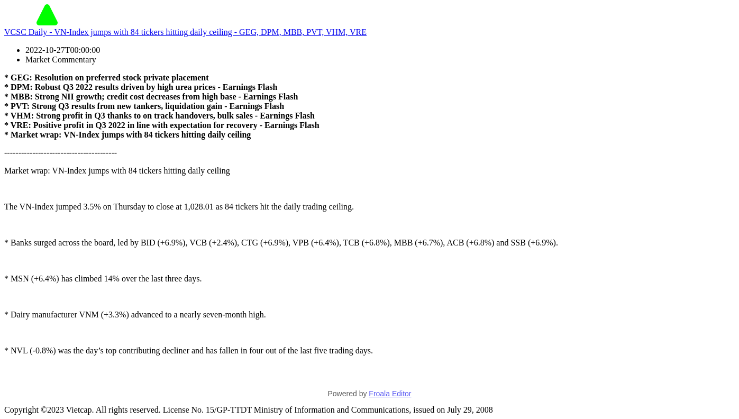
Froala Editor (390, 393)
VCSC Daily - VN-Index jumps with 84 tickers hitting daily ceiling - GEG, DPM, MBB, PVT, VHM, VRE (185, 32)
